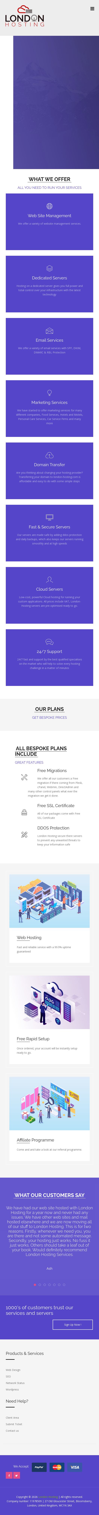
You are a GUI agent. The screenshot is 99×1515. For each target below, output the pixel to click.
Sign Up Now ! (72, 1324)
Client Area (12, 1417)
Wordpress (12, 1389)
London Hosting (48, 1497)
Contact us (12, 1430)
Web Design (13, 1370)
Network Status (15, 1383)
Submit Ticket (14, 1424)
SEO (8, 1376)
